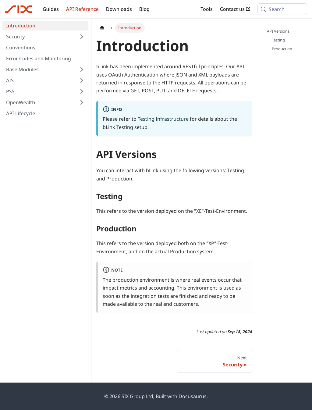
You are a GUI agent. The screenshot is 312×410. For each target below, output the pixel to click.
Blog (144, 9)
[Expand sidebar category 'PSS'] (81, 91)
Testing (278, 40)
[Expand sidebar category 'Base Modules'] (81, 69)
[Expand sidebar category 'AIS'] (81, 80)
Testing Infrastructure (163, 119)
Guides (51, 9)
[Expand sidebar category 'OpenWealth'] (81, 102)
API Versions (278, 31)
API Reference (82, 9)
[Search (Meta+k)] (282, 9)
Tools (206, 9)
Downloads (119, 9)
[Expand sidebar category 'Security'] (81, 36)
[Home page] (102, 28)
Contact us (235, 9)
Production (282, 49)
